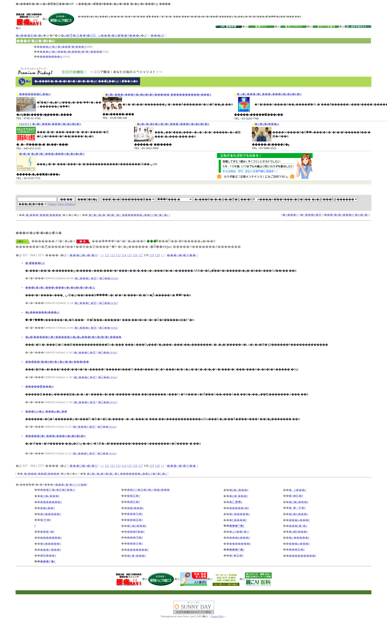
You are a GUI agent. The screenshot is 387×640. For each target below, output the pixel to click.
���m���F (299, 520)
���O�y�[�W (83, 255)
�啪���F (48, 555)
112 (112, 255)
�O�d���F (137, 525)
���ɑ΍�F (157, 35)
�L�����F (299, 537)
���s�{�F (298, 525)
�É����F (238, 520)
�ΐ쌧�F (45, 519)
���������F (302, 555)
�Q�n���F (299, 502)
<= (102, 255)
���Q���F (50, 549)
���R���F (239, 537)
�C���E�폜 (310, 214)
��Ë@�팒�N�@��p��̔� (148, 489)
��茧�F (133, 495)
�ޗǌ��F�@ (239, 531)
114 (123, 255)
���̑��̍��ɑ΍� (51, 56)
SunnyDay (217, 616)
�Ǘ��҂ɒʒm (108, 278)
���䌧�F (135, 519)
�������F (51, 502)
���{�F (47, 531)
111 (107, 255)
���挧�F (135, 537)
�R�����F (50, 514)
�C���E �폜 (86, 278)
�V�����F (239, 514)
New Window (66, 204)
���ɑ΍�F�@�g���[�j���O (63, 46)
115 (129, 255)
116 (134, 255)
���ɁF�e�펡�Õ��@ (57, 489)
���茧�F (297, 549)
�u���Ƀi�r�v (29, 35)
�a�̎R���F (298, 531)
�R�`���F (238, 496)
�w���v (289, 214)
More (52, 204)
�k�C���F (239, 490)
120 (157, 255)
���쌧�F (135, 513)
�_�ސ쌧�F (297, 507)
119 (151, 255)
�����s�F (239, 508)
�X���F (297, 490)
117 (140, 255)
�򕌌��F (35, 525)
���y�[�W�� (181, 255)
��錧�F (133, 501)
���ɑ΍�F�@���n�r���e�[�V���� (71, 51)
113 (118, 255)
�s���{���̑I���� (43, 215)
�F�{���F (136, 555)
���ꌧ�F (236, 525)
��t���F (135, 508)
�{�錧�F (296, 495)
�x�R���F (298, 514)
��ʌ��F (47, 508)
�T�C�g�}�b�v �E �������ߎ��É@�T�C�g (128, 215)
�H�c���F (50, 496)
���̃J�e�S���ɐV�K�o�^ (346, 214)
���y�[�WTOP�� (70, 484)
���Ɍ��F (136, 531)
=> (162, 255)
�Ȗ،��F (235, 502)
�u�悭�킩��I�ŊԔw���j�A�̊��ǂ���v (101, 35)
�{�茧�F (236, 555)
